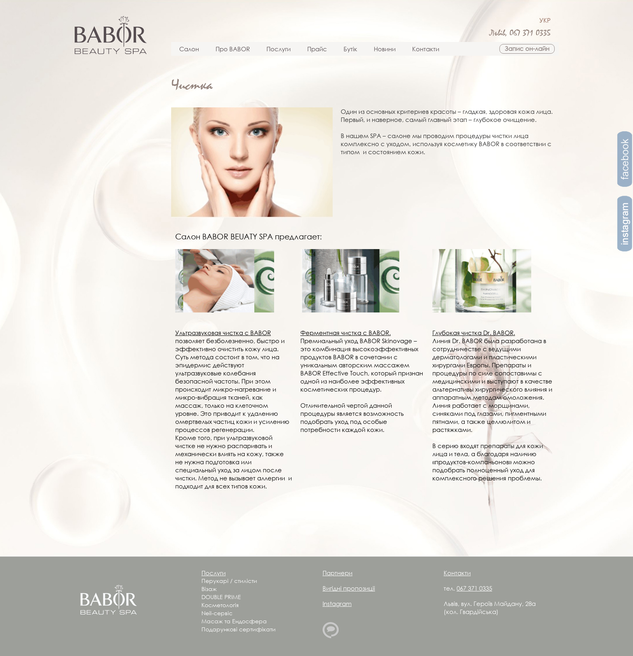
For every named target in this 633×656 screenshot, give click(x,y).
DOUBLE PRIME (221, 597)
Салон (189, 49)
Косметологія (220, 605)
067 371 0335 (530, 33)
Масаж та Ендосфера (234, 621)
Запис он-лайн (527, 48)
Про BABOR (233, 49)
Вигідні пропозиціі (349, 588)
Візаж (209, 589)
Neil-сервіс (217, 613)
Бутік (350, 49)
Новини (385, 49)
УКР (545, 20)
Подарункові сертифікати (238, 629)
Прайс (317, 49)
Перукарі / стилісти (229, 581)
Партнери (337, 573)
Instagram (337, 603)
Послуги (278, 49)
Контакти (425, 49)
